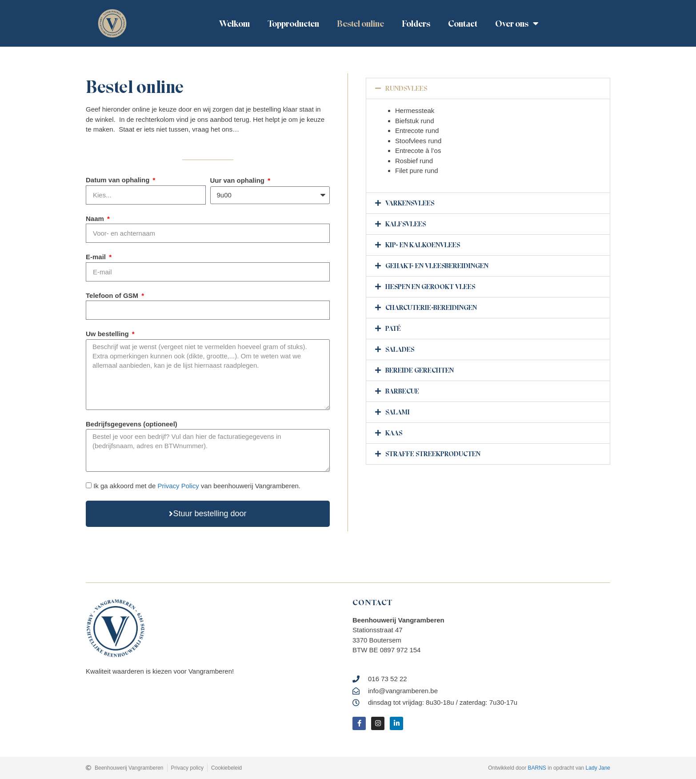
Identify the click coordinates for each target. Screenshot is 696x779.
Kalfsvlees (405, 224)
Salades (399, 349)
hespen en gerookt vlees (430, 287)
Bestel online (360, 23)
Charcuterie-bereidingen (431, 308)
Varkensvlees (409, 203)
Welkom (234, 23)
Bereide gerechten (419, 370)
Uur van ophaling (238, 180)
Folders (416, 23)
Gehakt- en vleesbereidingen (436, 266)
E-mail (97, 257)
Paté (393, 329)
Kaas (393, 433)
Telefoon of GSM (113, 295)
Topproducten (293, 23)
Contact (462, 23)
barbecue (402, 391)
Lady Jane (598, 768)
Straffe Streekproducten (432, 454)
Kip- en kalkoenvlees (422, 245)
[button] (488, 88)
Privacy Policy (178, 486)
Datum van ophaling (119, 180)
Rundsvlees (406, 88)
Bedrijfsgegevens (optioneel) (131, 424)
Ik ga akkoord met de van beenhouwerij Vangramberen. (196, 486)
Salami (397, 412)
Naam (96, 218)
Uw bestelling (108, 333)
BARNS (537, 768)
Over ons (517, 23)
